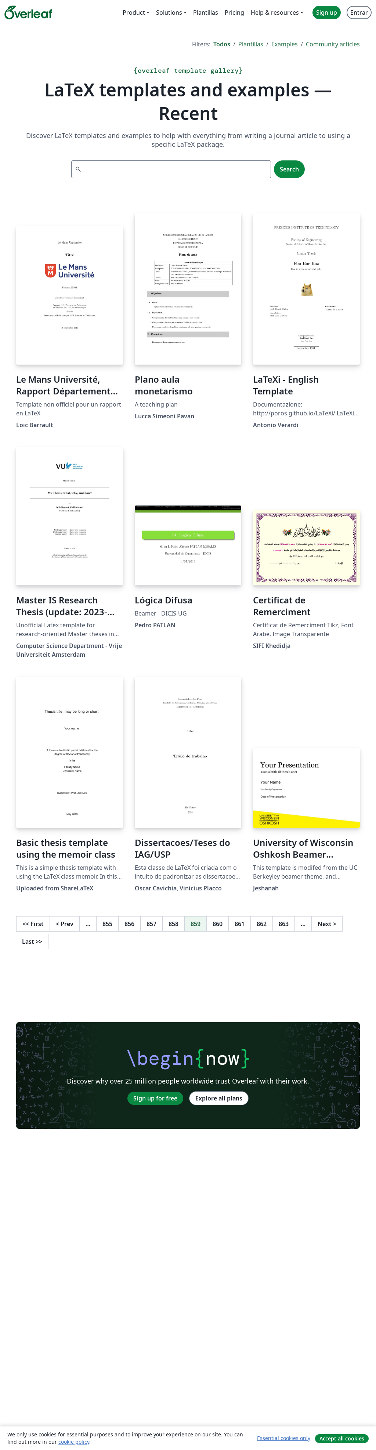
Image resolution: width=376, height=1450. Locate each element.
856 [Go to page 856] (129, 924)
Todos (221, 44)
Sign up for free (155, 1098)
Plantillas (250, 44)
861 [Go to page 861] (240, 924)
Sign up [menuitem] (326, 12)
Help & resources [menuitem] (275, 12)
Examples (284, 44)
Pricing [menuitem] (234, 12)
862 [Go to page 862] (262, 924)
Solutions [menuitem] (169, 12)
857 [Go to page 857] (151, 924)
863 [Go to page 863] (284, 924)
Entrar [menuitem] (359, 12)
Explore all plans (218, 1098)
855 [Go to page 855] (107, 924)
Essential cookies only (283, 1438)
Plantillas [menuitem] (205, 12)
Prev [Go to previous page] (64, 924)
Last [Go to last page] (32, 941)
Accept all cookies (341, 1438)
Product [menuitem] (134, 12)
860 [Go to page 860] (218, 924)
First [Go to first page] (33, 924)
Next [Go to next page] (327, 924)
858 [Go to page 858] (173, 924)
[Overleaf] (28, 12)
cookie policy (73, 1441)
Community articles (333, 44)
